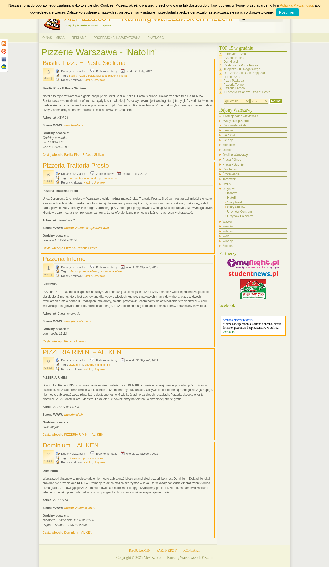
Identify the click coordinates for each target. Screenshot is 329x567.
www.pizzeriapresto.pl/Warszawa (86, 228)
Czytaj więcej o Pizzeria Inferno (64, 341)
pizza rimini (76, 364)
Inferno (73, 271)
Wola (226, 236)
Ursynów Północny (240, 216)
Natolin (87, 79)
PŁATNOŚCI (156, 38)
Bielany (228, 140)
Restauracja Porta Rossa (241, 65)
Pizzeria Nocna (234, 58)
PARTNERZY (167, 550)
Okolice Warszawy (235, 155)
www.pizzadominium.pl (79, 508)
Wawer (227, 221)
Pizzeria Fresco (234, 88)
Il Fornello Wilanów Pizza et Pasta (247, 92)
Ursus (227, 184)
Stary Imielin (235, 202)
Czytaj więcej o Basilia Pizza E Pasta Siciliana (74, 155)
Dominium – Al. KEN (70, 445)
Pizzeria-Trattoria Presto (76, 165)
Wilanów (228, 231)
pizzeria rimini (93, 364)
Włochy (228, 241)
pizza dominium (93, 458)
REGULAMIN (139, 550)
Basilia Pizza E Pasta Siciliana (84, 62)
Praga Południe (233, 164)
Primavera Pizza (235, 54)
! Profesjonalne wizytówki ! (240, 116)
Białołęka (229, 135)
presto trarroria (108, 178)
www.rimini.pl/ (73, 414)
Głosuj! (48, 78)
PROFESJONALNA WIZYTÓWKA (117, 38)
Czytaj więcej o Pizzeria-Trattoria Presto (70, 248)
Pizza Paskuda (234, 81)
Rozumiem (287, 12)
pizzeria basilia (117, 75)
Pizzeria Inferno (64, 258)
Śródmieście (231, 174)
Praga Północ (232, 159)
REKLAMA (79, 38)
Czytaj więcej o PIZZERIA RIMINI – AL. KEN (73, 434)
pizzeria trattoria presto (83, 178)
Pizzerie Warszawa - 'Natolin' (99, 52)
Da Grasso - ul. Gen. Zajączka (244, 73)
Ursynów (99, 79)
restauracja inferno (111, 271)
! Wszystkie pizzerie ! (236, 121)
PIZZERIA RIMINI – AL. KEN (82, 352)
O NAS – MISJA (53, 38)
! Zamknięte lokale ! (235, 125)
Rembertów (230, 169)
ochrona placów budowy (238, 320)
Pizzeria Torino (234, 84)
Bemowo (229, 130)
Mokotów (229, 145)
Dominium (75, 458)
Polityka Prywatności (296, 5)
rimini (106, 364)
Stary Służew (236, 207)
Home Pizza (232, 77)
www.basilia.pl (73, 125)
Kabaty (232, 193)
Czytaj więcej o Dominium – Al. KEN (67, 532)
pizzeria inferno (88, 271)
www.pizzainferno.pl (77, 321)
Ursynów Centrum (239, 211)
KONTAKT (191, 550)
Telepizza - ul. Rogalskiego (242, 69)
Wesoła (228, 226)
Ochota (228, 150)
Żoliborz (228, 246)
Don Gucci (231, 61)
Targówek (229, 179)
